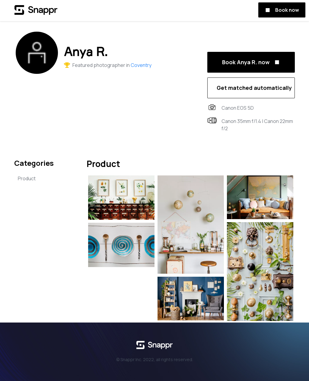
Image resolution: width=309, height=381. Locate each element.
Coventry (141, 65)
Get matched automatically (254, 87)
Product (27, 178)
